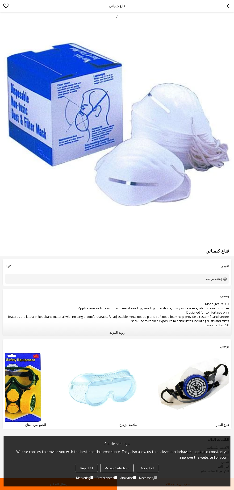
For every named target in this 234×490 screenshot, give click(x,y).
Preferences (106, 477)
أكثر (10, 266)
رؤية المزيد (117, 332)
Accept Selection (117, 468)
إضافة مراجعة (214, 279)
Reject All (86, 468)
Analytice (128, 477)
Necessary (148, 477)
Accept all (147, 468)
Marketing (84, 477)
